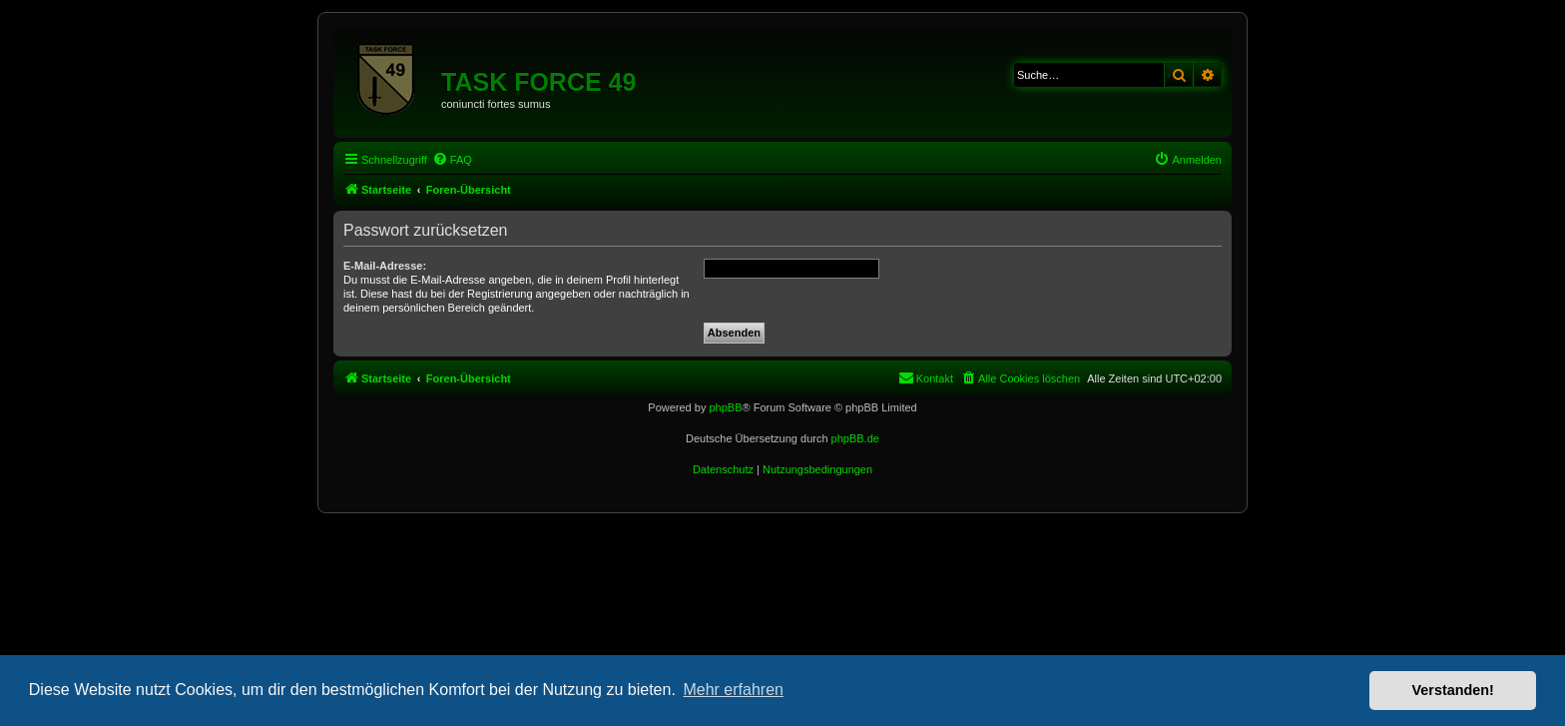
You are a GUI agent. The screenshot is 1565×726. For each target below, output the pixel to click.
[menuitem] (452, 160)
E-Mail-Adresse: (384, 266)
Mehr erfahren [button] (733, 689)
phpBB (725, 407)
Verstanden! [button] (1453, 690)
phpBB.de (855, 438)
